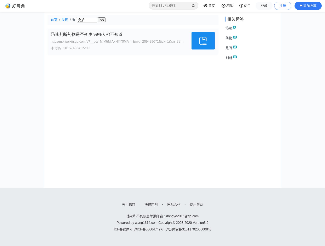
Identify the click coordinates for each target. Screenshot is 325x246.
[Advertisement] (251, 126)
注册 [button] (282, 5)
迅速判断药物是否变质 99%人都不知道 (86, 34)
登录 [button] (264, 5)
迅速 (231, 28)
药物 (231, 38)
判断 (231, 57)
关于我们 (128, 204)
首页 (54, 20)
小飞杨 (56, 48)
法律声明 (151, 204)
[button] (308, 6)
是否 (231, 48)
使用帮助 (196, 204)
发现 (65, 20)
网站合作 (174, 204)
